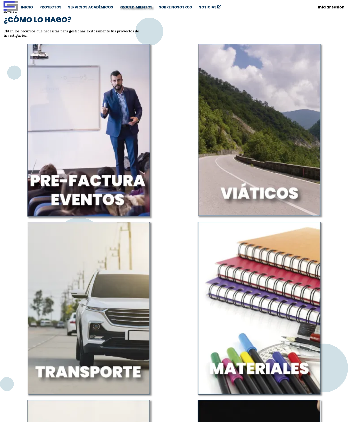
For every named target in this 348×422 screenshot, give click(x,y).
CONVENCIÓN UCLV (200, 376)
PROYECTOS (50, 7)
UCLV (200, 370)
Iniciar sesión (331, 7)
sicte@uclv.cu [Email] (20, 388)
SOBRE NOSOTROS (175, 7)
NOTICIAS (210, 7)
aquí (23, 334)
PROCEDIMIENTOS (136, 6)
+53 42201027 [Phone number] (21, 401)
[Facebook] (314, 354)
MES (200, 388)
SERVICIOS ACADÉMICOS (90, 7)
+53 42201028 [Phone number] (21, 397)
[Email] (334, 354)
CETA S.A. (200, 382)
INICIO (27, 7)
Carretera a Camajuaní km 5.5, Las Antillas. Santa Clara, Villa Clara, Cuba (46, 376)
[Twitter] (324, 354)
